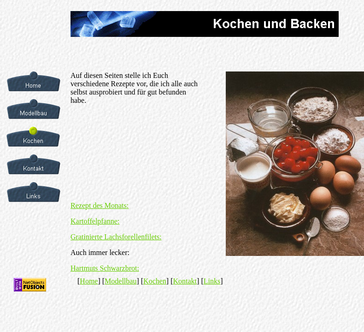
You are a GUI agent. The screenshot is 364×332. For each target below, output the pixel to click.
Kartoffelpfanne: (94, 221)
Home (89, 281)
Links (212, 281)
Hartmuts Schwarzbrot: (104, 268)
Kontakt (185, 281)
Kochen (154, 281)
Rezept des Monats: (99, 205)
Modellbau (120, 281)
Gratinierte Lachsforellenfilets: (116, 237)
